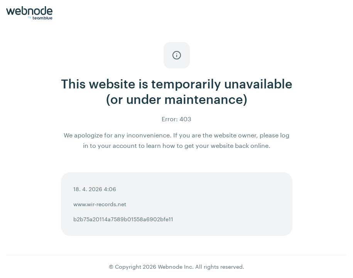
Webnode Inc (175, 266)
